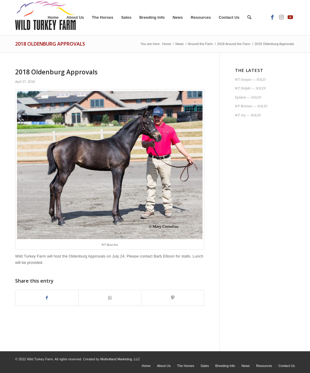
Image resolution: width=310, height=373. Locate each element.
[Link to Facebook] (272, 17)
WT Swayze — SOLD (250, 79)
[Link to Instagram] (281, 17)
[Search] (249, 17)
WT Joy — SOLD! (248, 115)
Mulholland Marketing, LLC (120, 359)
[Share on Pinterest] (172, 298)
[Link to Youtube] (290, 17)
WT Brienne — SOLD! (251, 106)
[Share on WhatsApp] (110, 298)
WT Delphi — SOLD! (250, 88)
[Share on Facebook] (46, 298)
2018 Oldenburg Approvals (50, 44)
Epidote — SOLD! (248, 97)
